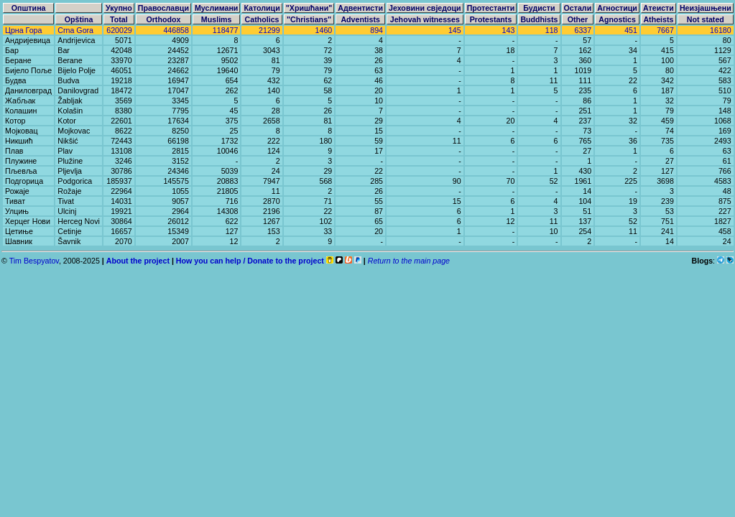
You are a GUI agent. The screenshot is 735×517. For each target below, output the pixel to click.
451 (630, 30)
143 (508, 30)
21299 (269, 30)
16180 (720, 30)
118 (551, 30)
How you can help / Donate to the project (250, 260)
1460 (324, 30)
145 (454, 30)
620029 (119, 30)
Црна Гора (23, 30)
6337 (582, 30)
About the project (138, 260)
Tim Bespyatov (34, 260)
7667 (665, 30)
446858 (176, 30)
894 (376, 30)
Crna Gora (75, 30)
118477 (226, 30)
